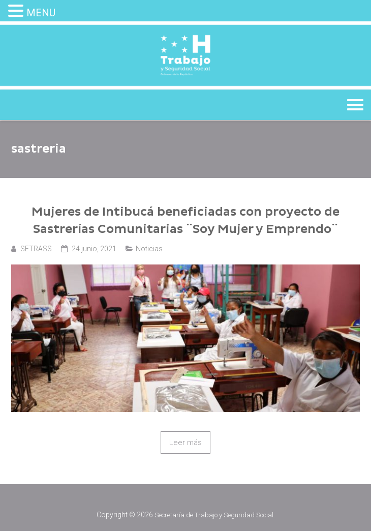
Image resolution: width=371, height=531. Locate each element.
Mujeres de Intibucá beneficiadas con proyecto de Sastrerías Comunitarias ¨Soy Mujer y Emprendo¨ (185, 220)
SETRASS (36, 249)
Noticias (149, 249)
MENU (40, 13)
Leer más (185, 442)
